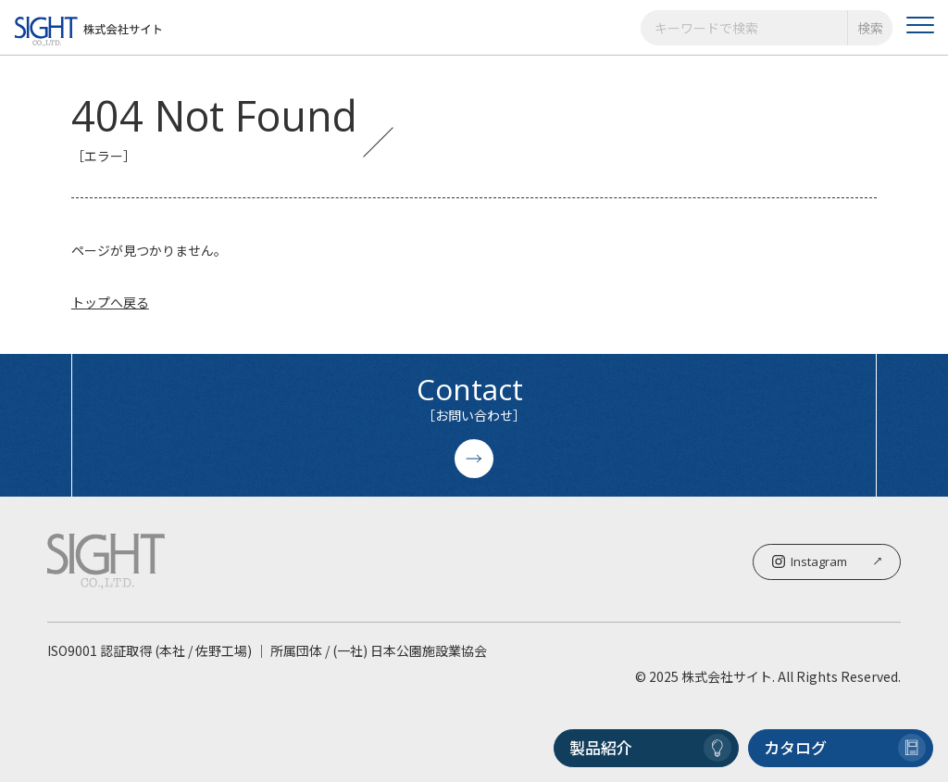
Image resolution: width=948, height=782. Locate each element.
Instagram (826, 561)
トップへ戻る (110, 302)
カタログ (845, 748)
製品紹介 (650, 748)
